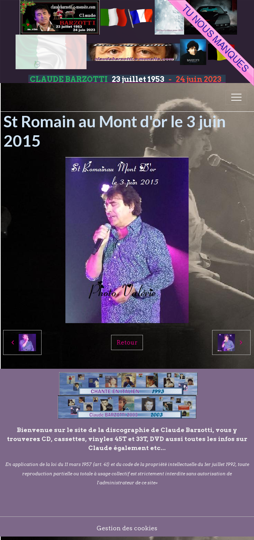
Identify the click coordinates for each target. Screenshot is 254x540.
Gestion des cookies (127, 528)
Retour (127, 342)
